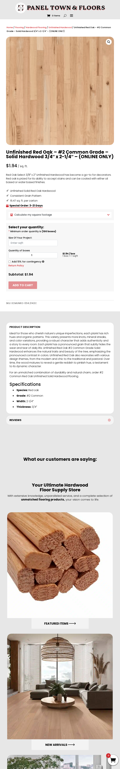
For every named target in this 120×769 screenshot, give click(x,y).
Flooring (19, 27)
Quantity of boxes (19, 250)
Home (10, 27)
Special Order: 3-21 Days (26, 205)
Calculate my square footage (60, 215)
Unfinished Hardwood (60, 27)
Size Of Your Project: (20, 237)
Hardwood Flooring (36, 27)
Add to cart (23, 285)
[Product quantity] (33, 255)
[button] (109, 42)
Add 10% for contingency (26, 261)
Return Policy (16, 265)
